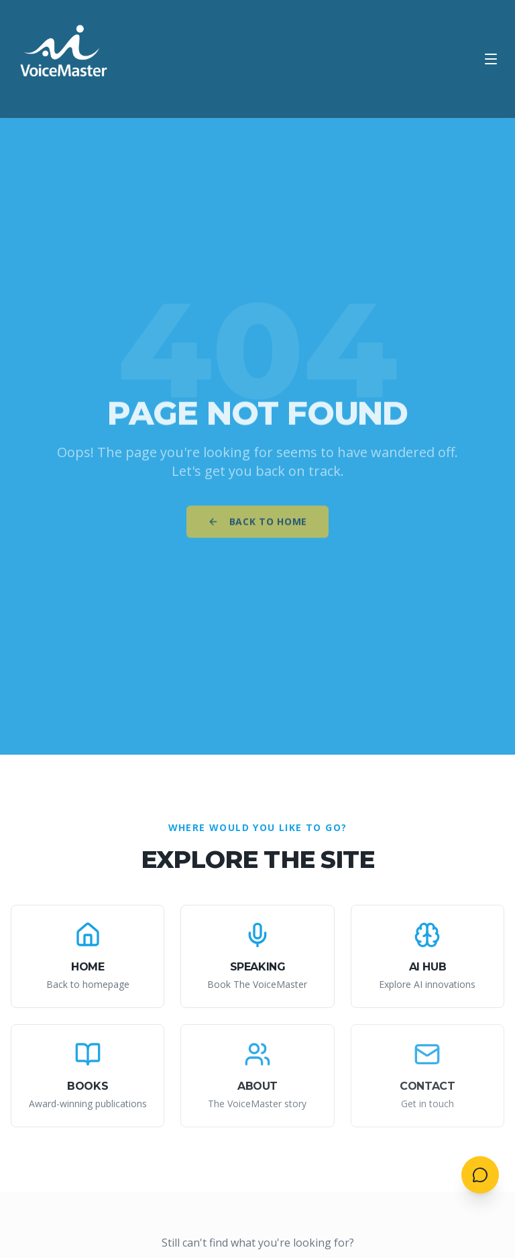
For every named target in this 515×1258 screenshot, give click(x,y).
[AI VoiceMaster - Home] (64, 59)
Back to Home (257, 525)
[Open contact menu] (480, 1175)
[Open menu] (490, 59)
